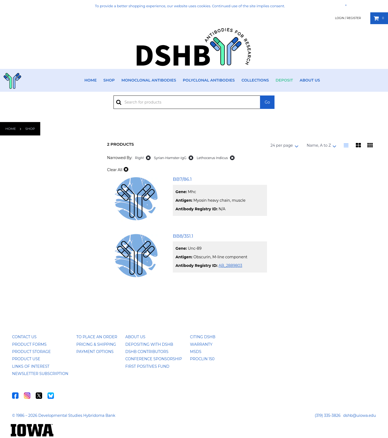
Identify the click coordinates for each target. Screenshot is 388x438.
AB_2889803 (230, 265)
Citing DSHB (202, 336)
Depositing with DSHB (149, 344)
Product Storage (31, 351)
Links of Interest (30, 366)
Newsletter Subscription (40, 373)
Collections (255, 80)
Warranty (201, 344)
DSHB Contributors (147, 351)
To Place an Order (96, 336)
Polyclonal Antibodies (209, 80)
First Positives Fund (147, 366)
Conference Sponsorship (153, 358)
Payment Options (95, 351)
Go (267, 102)
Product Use (26, 358)
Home (90, 80)
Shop (109, 80)
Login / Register (348, 18)
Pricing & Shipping (96, 344)
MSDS (195, 351)
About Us (310, 80)
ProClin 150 (202, 358)
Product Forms (29, 344)
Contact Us (24, 336)
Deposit (284, 80)
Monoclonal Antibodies (148, 80)
